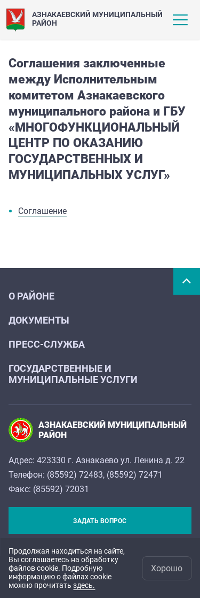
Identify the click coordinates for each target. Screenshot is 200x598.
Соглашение (42, 211)
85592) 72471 (136, 475)
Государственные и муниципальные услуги (73, 374)
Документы (39, 320)
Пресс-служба (47, 344)
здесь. (84, 585)
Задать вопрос (99, 521)
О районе (31, 296)
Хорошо (166, 568)
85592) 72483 (76, 475)
